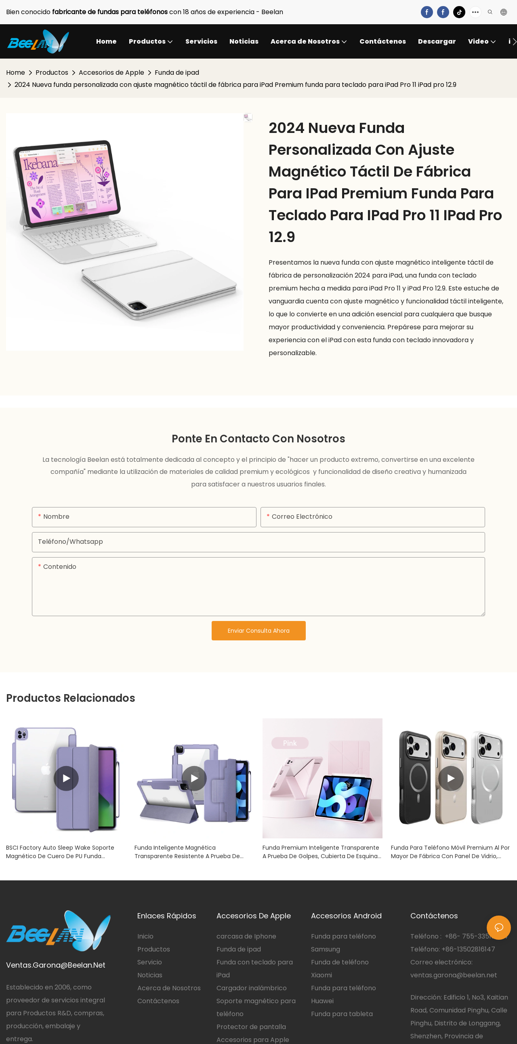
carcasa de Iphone (246, 936)
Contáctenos (158, 1001)
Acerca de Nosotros (169, 988)
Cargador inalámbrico (251, 988)
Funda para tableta (342, 1014)
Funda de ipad (177, 72)
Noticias (149, 975)
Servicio (150, 962)
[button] (515, 41)
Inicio (145, 936)
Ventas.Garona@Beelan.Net (55, 965)
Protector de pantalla (251, 1026)
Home (15, 72)
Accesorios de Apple (111, 72)
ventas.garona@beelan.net (453, 975)
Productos (52, 72)
